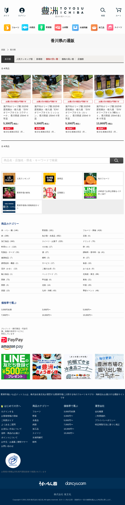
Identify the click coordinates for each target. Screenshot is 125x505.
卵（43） (87, 247)
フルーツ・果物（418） (93, 230)
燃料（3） (46, 258)
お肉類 (61, 27)
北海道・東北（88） (91, 274)
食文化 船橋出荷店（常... (13, 132)
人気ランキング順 (24, 59)
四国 (3, 50)
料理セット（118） (9, 247)
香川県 (13, 50)
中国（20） (87, 285)
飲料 (35, 442)
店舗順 (81, 59)
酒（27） (46, 252)
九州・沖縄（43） (49, 290)
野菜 (35, 416)
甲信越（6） (47, 280)
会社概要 (99, 411)
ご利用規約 (100, 416)
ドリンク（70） (89, 241)
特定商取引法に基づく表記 (107, 424)
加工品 (97, 27)
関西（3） (5, 285)
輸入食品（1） (7, 274)
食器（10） (87, 263)
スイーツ (114, 27)
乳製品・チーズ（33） (10, 252)
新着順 (39, 59)
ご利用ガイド (7, 420)
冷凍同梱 (79, 27)
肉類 (35, 424)
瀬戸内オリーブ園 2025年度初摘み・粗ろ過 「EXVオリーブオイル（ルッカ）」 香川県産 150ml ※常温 (78, 112)
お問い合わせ (7, 446)
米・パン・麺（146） (10, 230)
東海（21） (87, 280)
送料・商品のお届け (10, 433)
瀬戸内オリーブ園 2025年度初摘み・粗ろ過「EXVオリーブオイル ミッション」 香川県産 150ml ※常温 (47, 112)
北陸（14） (47, 285)
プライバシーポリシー (105, 420)
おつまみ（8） (89, 269)
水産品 (28, 27)
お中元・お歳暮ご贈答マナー (14, 442)
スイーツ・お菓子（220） (53, 241)
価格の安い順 (52, 59)
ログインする (7, 411)
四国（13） (6, 290)
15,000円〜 (87, 315)
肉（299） (5, 236)
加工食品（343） (8, 241)
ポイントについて (9, 437)
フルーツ (11, 27)
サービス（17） (48, 263)
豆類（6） (87, 236)
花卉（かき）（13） (9, 269)
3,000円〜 (46, 310)
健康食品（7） (7, 258)
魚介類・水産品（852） (52, 236)
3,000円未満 (6, 310)
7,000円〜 (5, 315)
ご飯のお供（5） (49, 269)
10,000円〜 (47, 315)
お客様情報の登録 (9, 416)
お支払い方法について (11, 429)
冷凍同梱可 (38, 437)
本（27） (87, 258)
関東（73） (6, 280)
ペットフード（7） (50, 274)
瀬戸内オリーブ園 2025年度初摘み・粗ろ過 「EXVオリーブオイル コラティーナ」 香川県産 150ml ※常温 (16, 112)
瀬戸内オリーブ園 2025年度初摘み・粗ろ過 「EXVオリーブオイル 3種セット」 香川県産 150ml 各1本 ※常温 (109, 112)
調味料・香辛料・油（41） (94, 252)
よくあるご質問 (8, 424)
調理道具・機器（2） (10, 263)
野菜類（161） (48, 230)
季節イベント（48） (91, 290)
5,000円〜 (87, 310)
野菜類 (45, 27)
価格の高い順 (68, 59)
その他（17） (48, 247)
